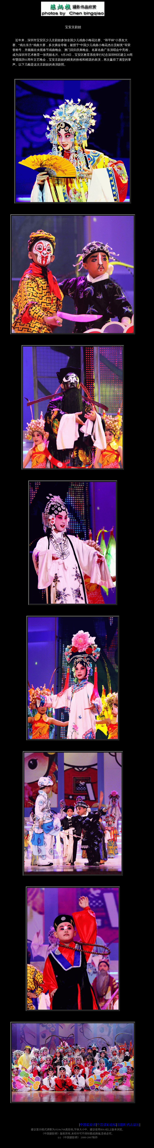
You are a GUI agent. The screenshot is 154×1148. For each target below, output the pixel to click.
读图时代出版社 (128, 1124)
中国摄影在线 (106, 1124)
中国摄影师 (88, 1124)
